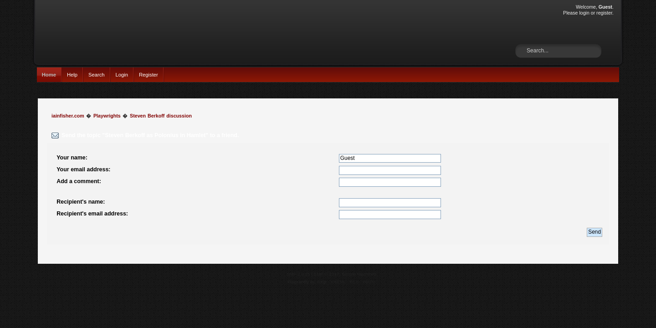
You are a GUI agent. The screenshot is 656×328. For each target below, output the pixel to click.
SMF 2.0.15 (298, 274)
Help (72, 74)
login (584, 12)
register (604, 12)
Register (148, 74)
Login (122, 74)
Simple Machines (359, 274)
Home (49, 74)
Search (96, 74)
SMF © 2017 (326, 274)
